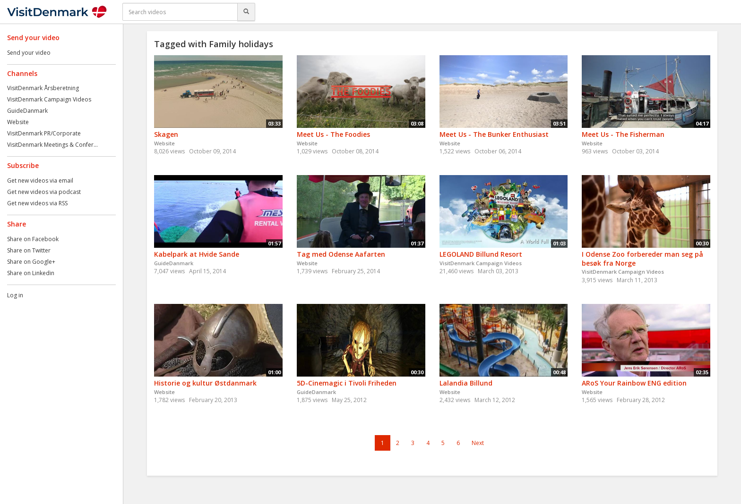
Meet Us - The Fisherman (623, 134)
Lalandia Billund (465, 382)
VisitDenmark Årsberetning (43, 88)
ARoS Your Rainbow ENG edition (634, 382)
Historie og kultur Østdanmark (205, 382)
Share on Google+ (31, 262)
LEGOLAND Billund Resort (480, 254)
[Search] (246, 12)
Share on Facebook (33, 239)
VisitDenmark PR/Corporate (44, 133)
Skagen (166, 134)
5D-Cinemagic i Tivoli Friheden (346, 382)
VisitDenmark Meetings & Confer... (52, 145)
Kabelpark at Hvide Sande (196, 254)
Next (478, 443)
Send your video (29, 53)
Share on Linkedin (30, 273)
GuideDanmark (27, 111)
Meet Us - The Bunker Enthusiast (494, 134)
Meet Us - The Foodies (333, 134)
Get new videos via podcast (44, 192)
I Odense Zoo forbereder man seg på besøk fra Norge (642, 259)
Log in (15, 295)
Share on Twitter (29, 250)
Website (18, 122)
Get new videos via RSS (37, 203)
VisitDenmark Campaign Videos (49, 99)
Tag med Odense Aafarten (341, 254)
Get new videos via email (40, 180)
